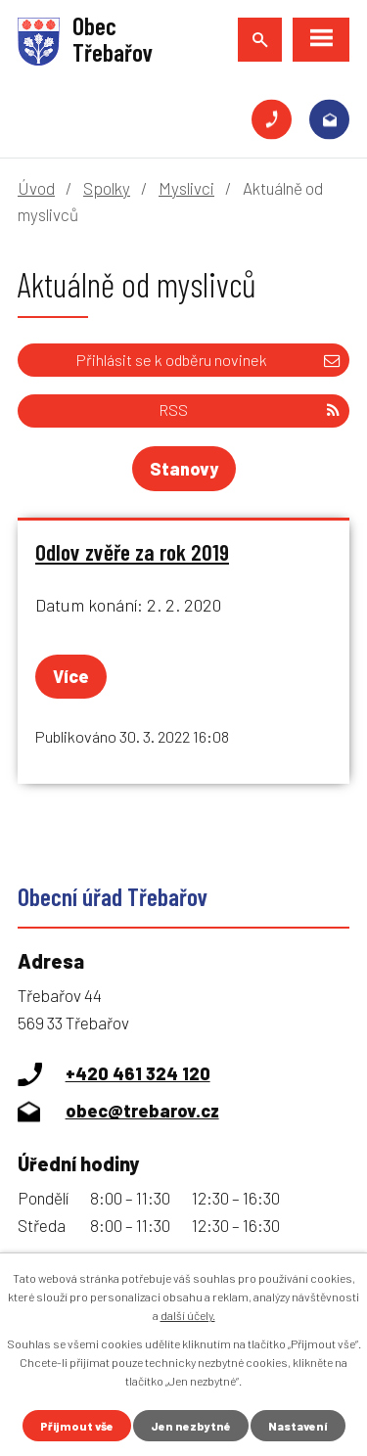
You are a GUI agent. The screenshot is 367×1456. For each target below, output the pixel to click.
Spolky (106, 188)
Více (71, 676)
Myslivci (186, 188)
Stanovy (184, 468)
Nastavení (298, 1426)
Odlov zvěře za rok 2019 (132, 552)
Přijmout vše (77, 1426)
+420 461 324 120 (272, 120)
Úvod (36, 188)
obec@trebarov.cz (329, 120)
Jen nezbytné (191, 1426)
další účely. (188, 1315)
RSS (249, 409)
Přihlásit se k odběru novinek (208, 359)
